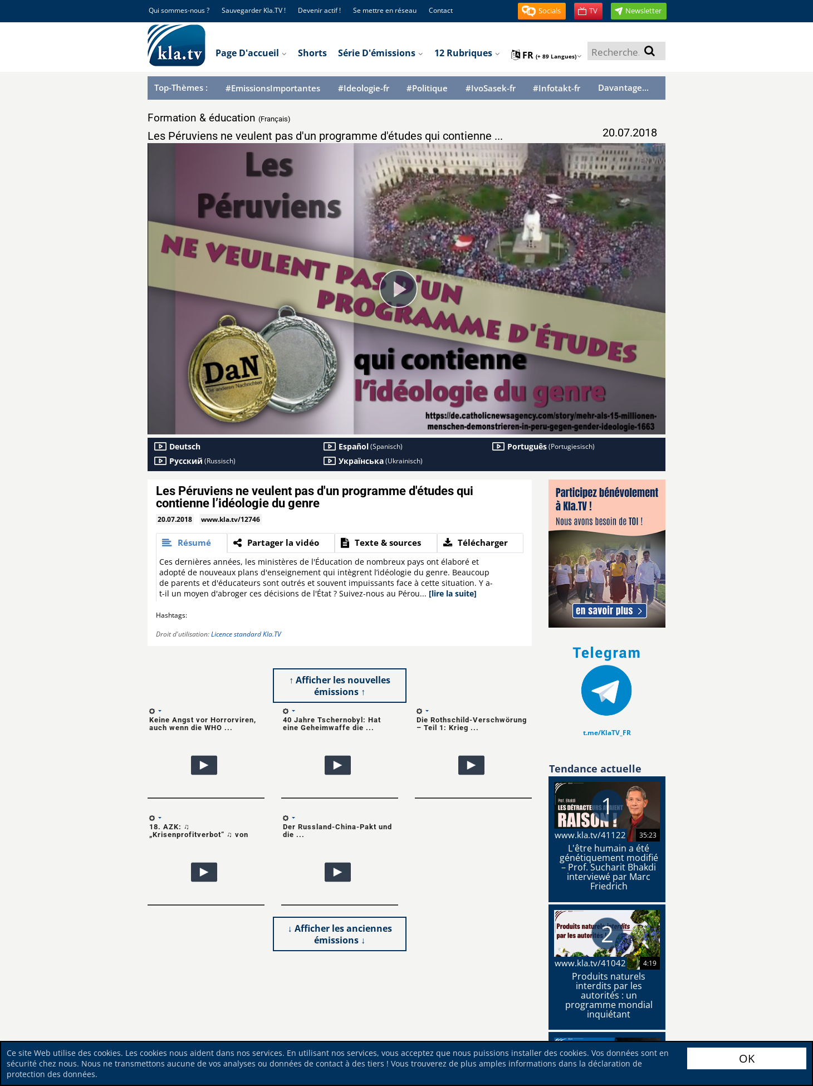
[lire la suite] (453, 593)
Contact (441, 10)
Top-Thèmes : (181, 87)
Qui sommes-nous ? (179, 10)
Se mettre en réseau (385, 10)
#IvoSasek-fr (491, 88)
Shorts (312, 53)
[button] (542, 11)
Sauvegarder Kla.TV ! (254, 10)
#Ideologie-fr (363, 88)
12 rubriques (467, 53)
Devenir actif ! (319, 10)
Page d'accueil (251, 53)
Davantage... (623, 87)
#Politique (427, 88)
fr (546, 55)
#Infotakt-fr (556, 88)
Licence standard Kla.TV (246, 634)
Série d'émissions (380, 53)
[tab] (191, 543)
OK (747, 1058)
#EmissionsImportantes (273, 88)
